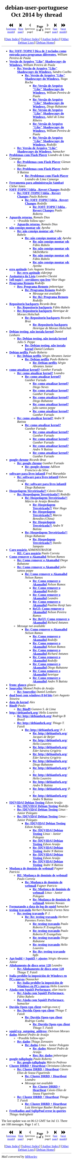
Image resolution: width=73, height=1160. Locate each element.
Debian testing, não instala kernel (31, 331)
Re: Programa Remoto (40, 290)
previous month (11, 30)
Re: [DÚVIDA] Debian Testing (37, 806)
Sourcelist (15, 688)
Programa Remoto (21, 283)
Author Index (50, 39)
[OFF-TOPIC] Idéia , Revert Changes (34, 189)
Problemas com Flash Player (28, 155)
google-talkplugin (21, 1059)
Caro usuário (18, 549)
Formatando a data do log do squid (32, 906)
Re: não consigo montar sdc (35, 231)
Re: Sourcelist (26, 691)
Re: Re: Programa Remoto (50, 297)
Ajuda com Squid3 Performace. (30, 989)
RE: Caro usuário (29, 553)
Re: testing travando (30, 913)
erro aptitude (18, 269)
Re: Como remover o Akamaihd (38, 560)
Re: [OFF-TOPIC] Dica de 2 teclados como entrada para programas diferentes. (37, 52)
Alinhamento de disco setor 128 (30, 965)
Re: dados (23, 1041)
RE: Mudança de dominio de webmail (42, 875)
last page (54, 30)
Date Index (12, 39)
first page (20, 30)
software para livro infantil (27, 473)
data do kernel (19, 702)
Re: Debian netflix (29, 355)
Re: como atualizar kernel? (35, 373)
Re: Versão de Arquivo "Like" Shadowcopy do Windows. (37, 70)
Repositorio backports (24, 304)
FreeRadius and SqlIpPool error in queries (37, 1110)
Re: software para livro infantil (37, 477)
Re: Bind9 (24, 709)
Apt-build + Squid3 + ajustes (28, 958)
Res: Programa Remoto (32, 286)
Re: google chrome (29, 463)
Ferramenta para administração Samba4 (36, 182)
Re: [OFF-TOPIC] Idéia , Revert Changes (49, 208)
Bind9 (13, 705)
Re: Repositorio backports (34, 307)
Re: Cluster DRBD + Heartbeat (38, 1069)
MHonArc (31, 1156)
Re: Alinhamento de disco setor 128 (40, 968)
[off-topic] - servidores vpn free (30, 279)
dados (13, 1034)
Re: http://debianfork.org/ (34, 716)
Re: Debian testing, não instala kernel (42, 338)
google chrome (19, 459)
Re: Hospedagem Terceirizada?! (38, 494)
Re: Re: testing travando (41, 917)
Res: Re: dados (43, 1055)
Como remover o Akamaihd (27, 556)
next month (62, 30)
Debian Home (45, 42)
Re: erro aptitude (28, 272)
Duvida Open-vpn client (25, 1007)
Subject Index (30, 39)
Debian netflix (18, 352)
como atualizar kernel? (24, 369)
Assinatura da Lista (22, 276)
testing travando (20, 910)
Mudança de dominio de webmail (31, 868)
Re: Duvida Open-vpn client (36, 1010)
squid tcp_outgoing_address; (28, 1031)
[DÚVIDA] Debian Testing (26, 802)
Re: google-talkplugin (31, 1062)
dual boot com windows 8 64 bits (30, 695)
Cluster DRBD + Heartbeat (27, 1065)
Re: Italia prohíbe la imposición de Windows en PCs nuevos (40, 984)
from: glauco (17, 684)
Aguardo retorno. (21, 217)
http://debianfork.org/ (24, 712)
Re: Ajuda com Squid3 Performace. (40, 993)
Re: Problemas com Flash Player (39, 162)
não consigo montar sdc (24, 227)
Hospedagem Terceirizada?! (27, 491)
